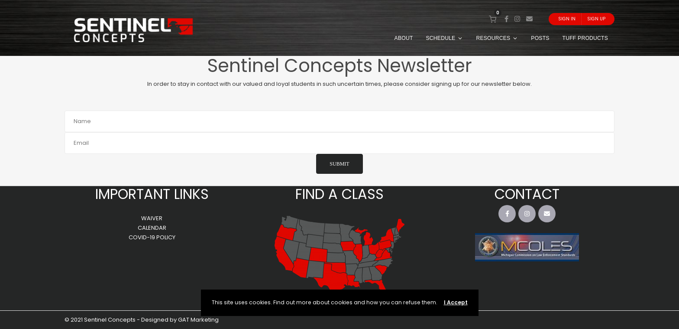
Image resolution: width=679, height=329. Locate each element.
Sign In (567, 19)
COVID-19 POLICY (152, 237)
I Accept (456, 302)
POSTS (540, 38)
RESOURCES (497, 38)
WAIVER (151, 218)
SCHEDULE (444, 38)
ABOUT (403, 38)
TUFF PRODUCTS (585, 38)
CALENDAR (152, 228)
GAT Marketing (198, 320)
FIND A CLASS (339, 194)
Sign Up (596, 19)
